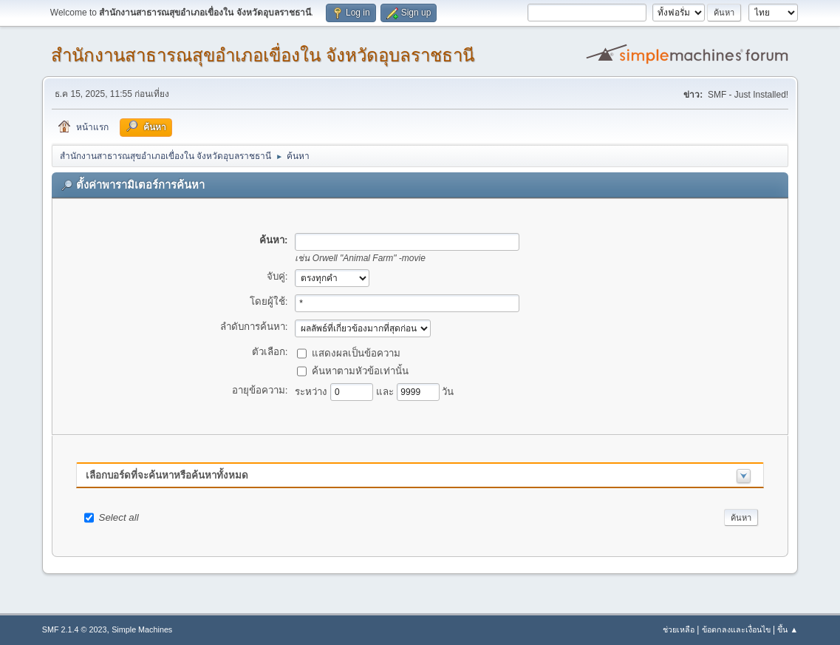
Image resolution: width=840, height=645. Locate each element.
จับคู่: (277, 276)
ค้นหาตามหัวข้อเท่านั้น (360, 370)
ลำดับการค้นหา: (254, 326)
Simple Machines (142, 629)
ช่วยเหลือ (678, 629)
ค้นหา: (273, 240)
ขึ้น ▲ (787, 629)
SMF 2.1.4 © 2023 (74, 629)
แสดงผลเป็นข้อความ (356, 352)
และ (386, 390)
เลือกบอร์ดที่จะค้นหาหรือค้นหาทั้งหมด (167, 475)
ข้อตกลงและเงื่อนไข (736, 629)
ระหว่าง (312, 390)
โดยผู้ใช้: (269, 301)
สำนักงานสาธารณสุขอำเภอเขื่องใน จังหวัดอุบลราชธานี (262, 55)
